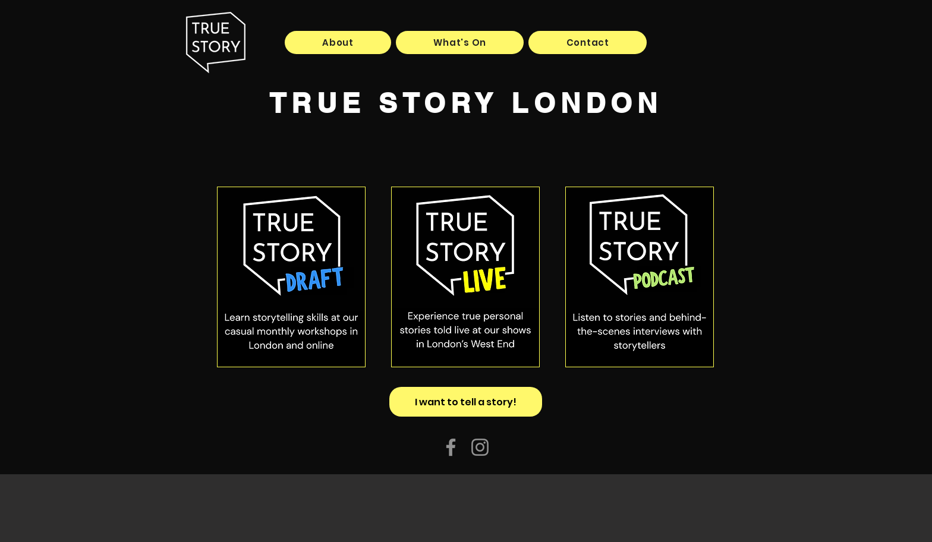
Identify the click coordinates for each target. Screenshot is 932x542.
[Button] (291, 277)
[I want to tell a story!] (465, 402)
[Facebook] (450, 447)
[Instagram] (480, 447)
